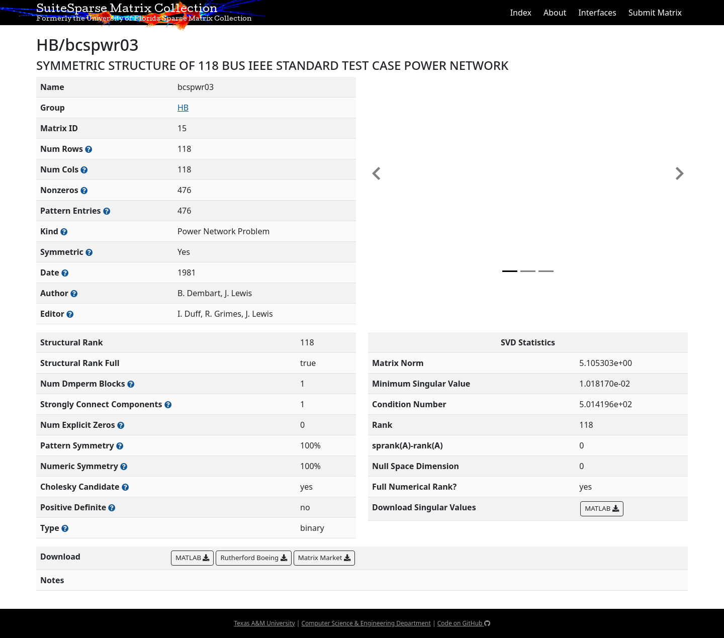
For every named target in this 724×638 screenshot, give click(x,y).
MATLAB (601, 508)
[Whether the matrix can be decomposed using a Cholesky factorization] (125, 487)
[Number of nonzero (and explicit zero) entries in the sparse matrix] (106, 211)
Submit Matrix (655, 12)
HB (183, 107)
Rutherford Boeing (253, 557)
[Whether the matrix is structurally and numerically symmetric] (89, 252)
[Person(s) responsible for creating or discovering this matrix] (73, 293)
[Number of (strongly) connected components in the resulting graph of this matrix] (167, 404)
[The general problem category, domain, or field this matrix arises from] (63, 231)
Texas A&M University (264, 623)
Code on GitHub (463, 623)
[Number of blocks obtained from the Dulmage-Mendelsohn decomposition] (130, 384)
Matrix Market (324, 557)
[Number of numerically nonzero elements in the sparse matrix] (83, 190)
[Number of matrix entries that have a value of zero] (120, 425)
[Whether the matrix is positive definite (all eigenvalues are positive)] (111, 507)
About (555, 12)
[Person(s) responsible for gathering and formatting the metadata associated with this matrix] (69, 314)
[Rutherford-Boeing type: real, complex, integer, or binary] (64, 528)
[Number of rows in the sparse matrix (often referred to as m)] (88, 149)
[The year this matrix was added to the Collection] (64, 273)
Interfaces (597, 12)
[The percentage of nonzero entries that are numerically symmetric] (123, 466)
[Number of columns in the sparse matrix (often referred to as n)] (83, 169)
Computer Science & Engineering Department (365, 623)
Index (520, 12)
